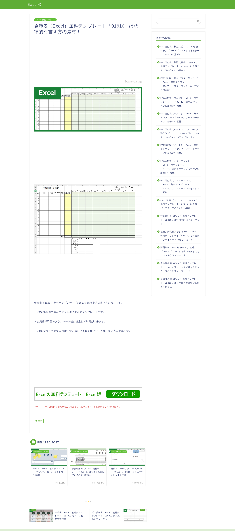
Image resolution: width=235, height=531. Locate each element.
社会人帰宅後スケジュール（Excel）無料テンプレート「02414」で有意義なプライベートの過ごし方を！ (179, 236)
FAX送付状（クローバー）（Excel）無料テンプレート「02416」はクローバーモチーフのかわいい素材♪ (179, 204)
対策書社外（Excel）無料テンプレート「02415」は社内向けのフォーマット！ (179, 220)
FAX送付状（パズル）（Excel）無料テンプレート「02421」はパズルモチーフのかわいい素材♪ (179, 117)
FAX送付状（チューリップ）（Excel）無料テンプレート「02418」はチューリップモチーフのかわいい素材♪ (179, 167)
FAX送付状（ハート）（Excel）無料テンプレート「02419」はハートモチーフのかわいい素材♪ (179, 149)
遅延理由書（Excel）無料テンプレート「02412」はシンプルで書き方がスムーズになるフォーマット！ (179, 267)
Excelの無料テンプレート (45, 20)
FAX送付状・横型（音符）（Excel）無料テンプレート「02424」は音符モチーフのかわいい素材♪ (179, 66)
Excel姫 (35, 4)
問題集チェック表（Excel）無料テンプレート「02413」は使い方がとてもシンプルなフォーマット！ (179, 251)
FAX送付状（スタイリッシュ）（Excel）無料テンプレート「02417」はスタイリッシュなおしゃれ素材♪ (179, 186)
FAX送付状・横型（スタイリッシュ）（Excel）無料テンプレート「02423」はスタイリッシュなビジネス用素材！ (180, 84)
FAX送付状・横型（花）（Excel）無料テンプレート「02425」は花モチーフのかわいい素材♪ (179, 50)
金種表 (39, 420)
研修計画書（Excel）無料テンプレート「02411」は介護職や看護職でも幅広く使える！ (179, 283)
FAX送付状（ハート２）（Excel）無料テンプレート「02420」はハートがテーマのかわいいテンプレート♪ (179, 133)
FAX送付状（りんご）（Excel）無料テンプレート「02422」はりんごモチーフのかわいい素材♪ (179, 102)
